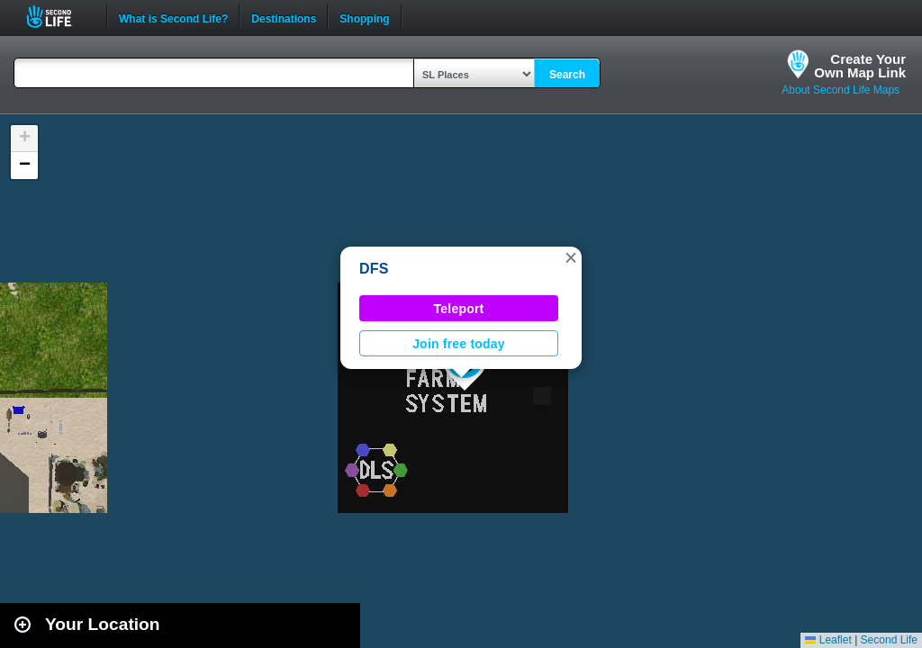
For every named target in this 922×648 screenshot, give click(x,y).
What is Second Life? (173, 17)
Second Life (59, 16)
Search (567, 74)
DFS (374, 268)
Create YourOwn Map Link (860, 65)
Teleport (459, 309)
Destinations (283, 17)
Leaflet (828, 640)
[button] (571, 257)
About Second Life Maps (840, 90)
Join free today (458, 344)
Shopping (364, 17)
